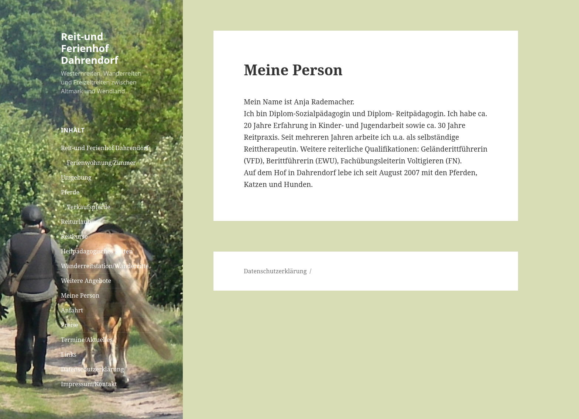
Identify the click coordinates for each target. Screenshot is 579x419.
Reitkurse (74, 236)
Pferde (70, 192)
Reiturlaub (76, 222)
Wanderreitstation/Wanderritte (105, 266)
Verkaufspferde (88, 207)
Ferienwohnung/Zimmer (101, 163)
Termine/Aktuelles (87, 340)
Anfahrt (72, 310)
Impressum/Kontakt (89, 384)
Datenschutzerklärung (92, 369)
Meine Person (80, 295)
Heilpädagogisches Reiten (97, 251)
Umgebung (76, 177)
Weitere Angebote (86, 281)
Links (68, 354)
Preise (69, 325)
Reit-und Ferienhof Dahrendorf (89, 48)
